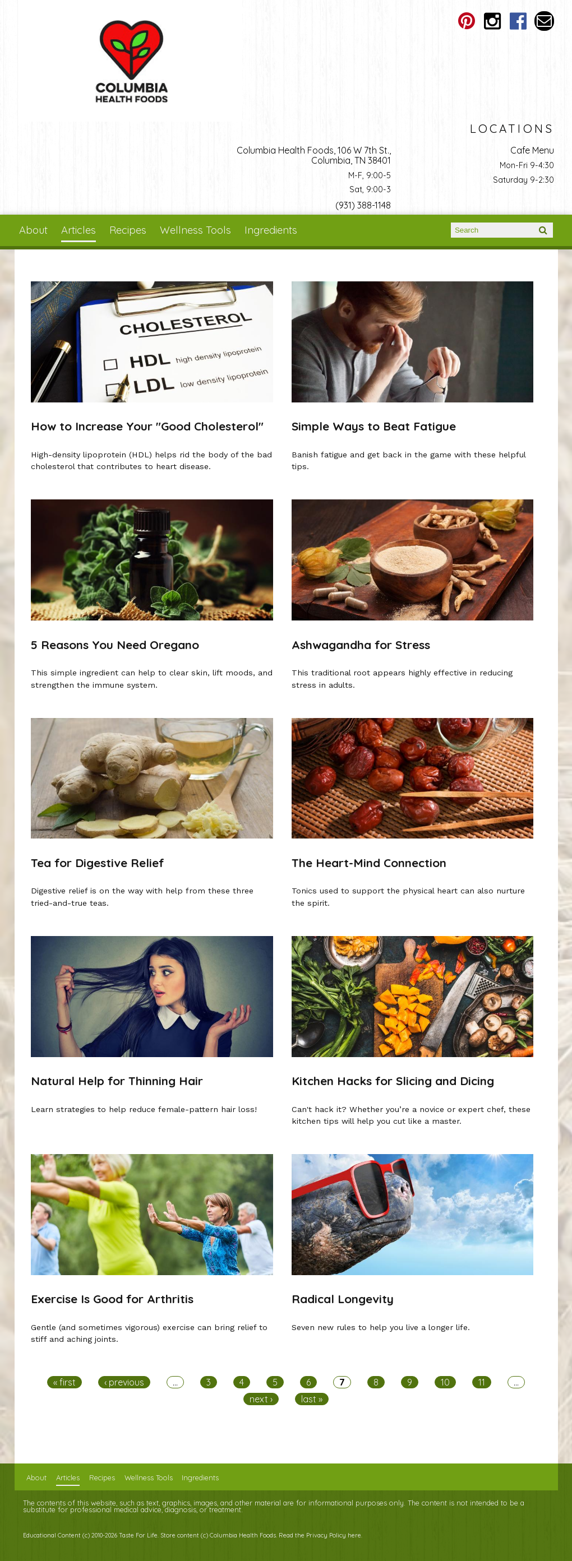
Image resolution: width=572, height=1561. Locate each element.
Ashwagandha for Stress (361, 644)
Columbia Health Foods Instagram (492, 21)
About (33, 230)
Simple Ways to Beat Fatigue (374, 426)
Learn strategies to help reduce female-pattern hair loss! (144, 1109)
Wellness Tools (195, 230)
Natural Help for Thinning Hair (117, 1080)
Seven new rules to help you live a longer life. (381, 1327)
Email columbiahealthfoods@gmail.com (544, 21)
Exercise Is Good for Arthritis (112, 1298)
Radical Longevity (343, 1298)
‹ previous (124, 1382)
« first (64, 1382)
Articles (78, 230)
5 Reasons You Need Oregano (115, 644)
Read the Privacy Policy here (320, 1535)
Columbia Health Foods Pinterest (467, 21)
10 (445, 1382)
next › (261, 1399)
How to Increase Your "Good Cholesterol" (147, 426)
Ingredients (271, 230)
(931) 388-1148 (363, 205)
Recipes (127, 230)
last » (311, 1399)
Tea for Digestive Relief (97, 862)
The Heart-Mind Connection (369, 862)
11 (481, 1382)
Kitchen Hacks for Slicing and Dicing (393, 1080)
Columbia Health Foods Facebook (518, 21)
